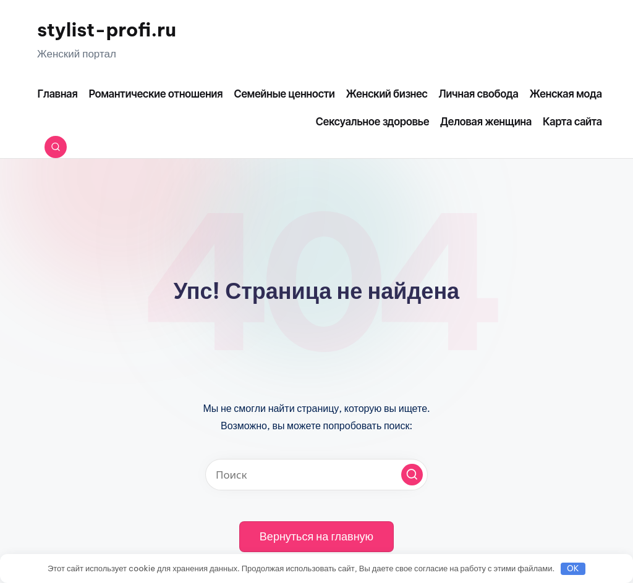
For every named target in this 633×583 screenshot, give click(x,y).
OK (573, 568)
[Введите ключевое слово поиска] (316, 474)
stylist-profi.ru (106, 29)
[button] (412, 474)
